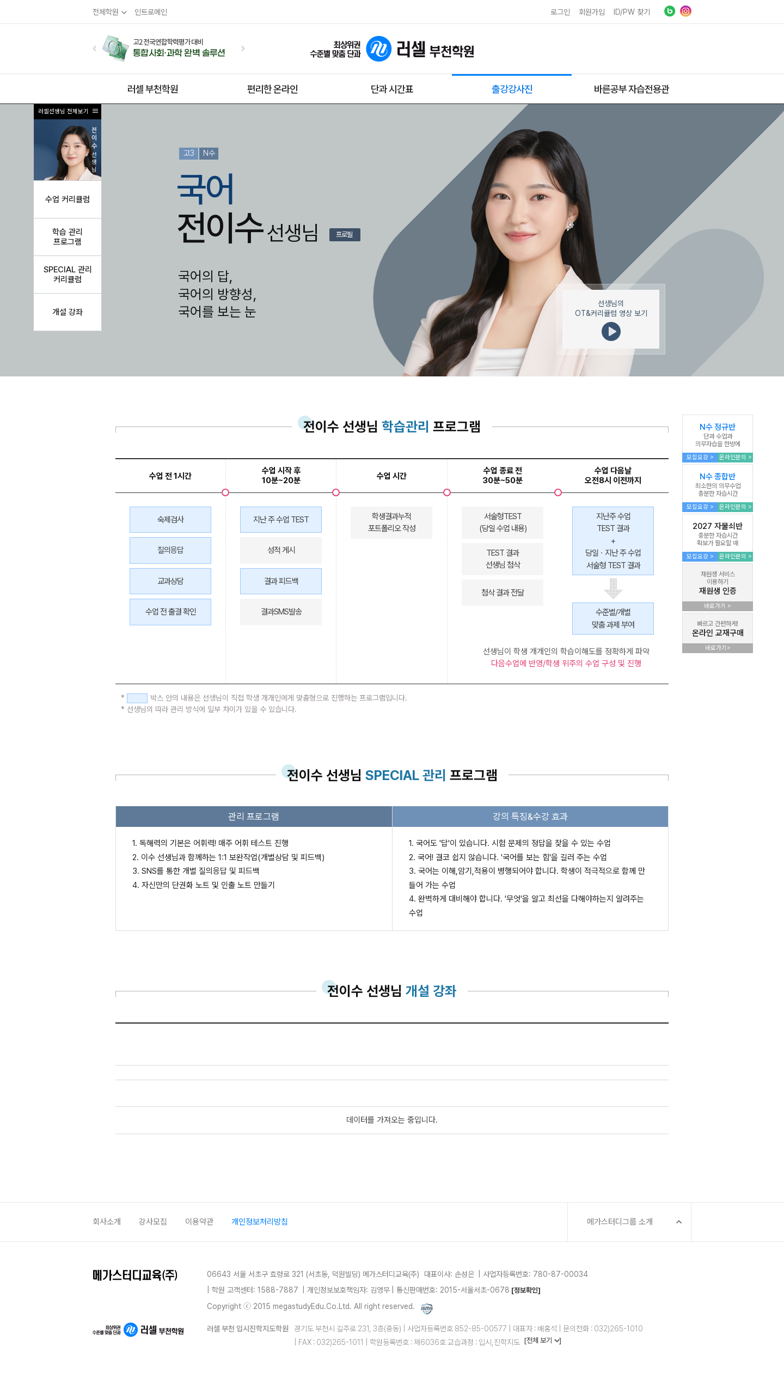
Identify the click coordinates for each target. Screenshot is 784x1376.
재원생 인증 (717, 583)
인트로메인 (150, 12)
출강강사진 (512, 89)
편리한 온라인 (272, 89)
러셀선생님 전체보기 (63, 111)
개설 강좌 (67, 312)
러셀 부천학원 (152, 89)
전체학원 (106, 12)
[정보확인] (526, 1290)
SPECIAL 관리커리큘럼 (68, 274)
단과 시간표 (392, 89)
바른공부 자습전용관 (631, 89)
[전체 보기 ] (542, 1340)
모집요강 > (700, 457)
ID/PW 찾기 (632, 12)
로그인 (560, 12)
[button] (95, 48)
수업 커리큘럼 (67, 199)
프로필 (344, 234)
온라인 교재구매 (717, 629)
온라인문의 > (735, 457)
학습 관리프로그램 (67, 237)
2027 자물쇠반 (717, 534)
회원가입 (592, 12)
